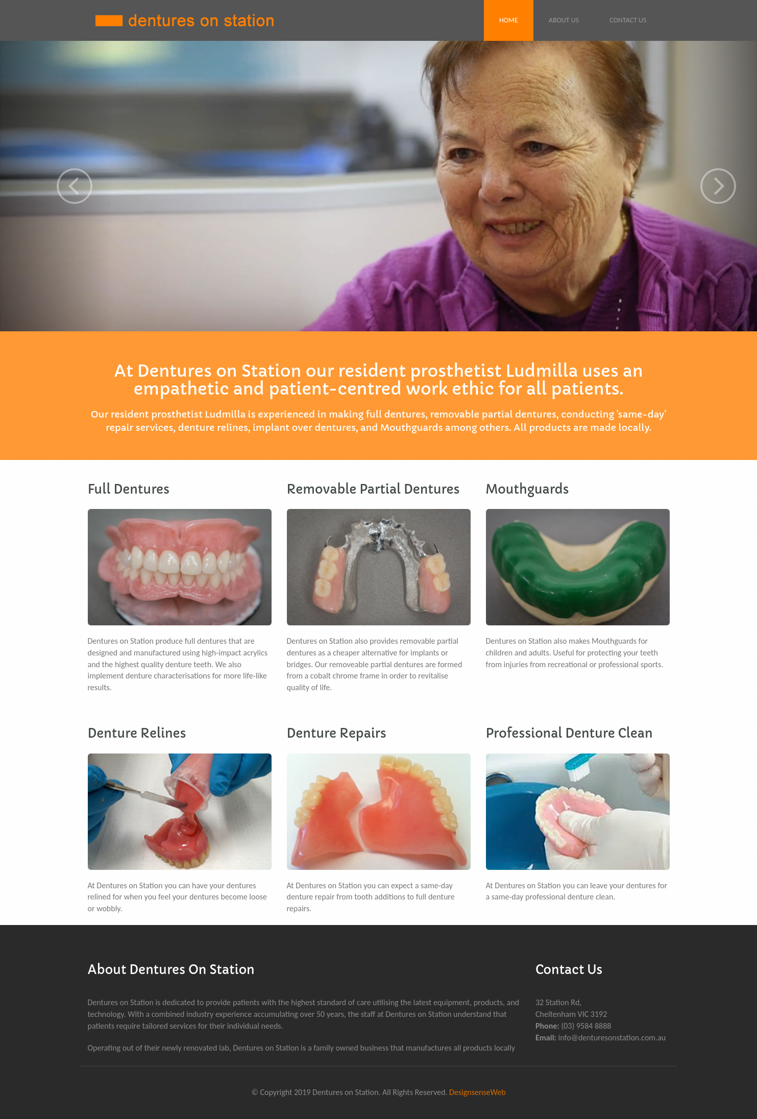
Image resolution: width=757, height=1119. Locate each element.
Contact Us (627, 20)
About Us (564, 20)
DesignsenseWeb (477, 1092)
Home (508, 20)
